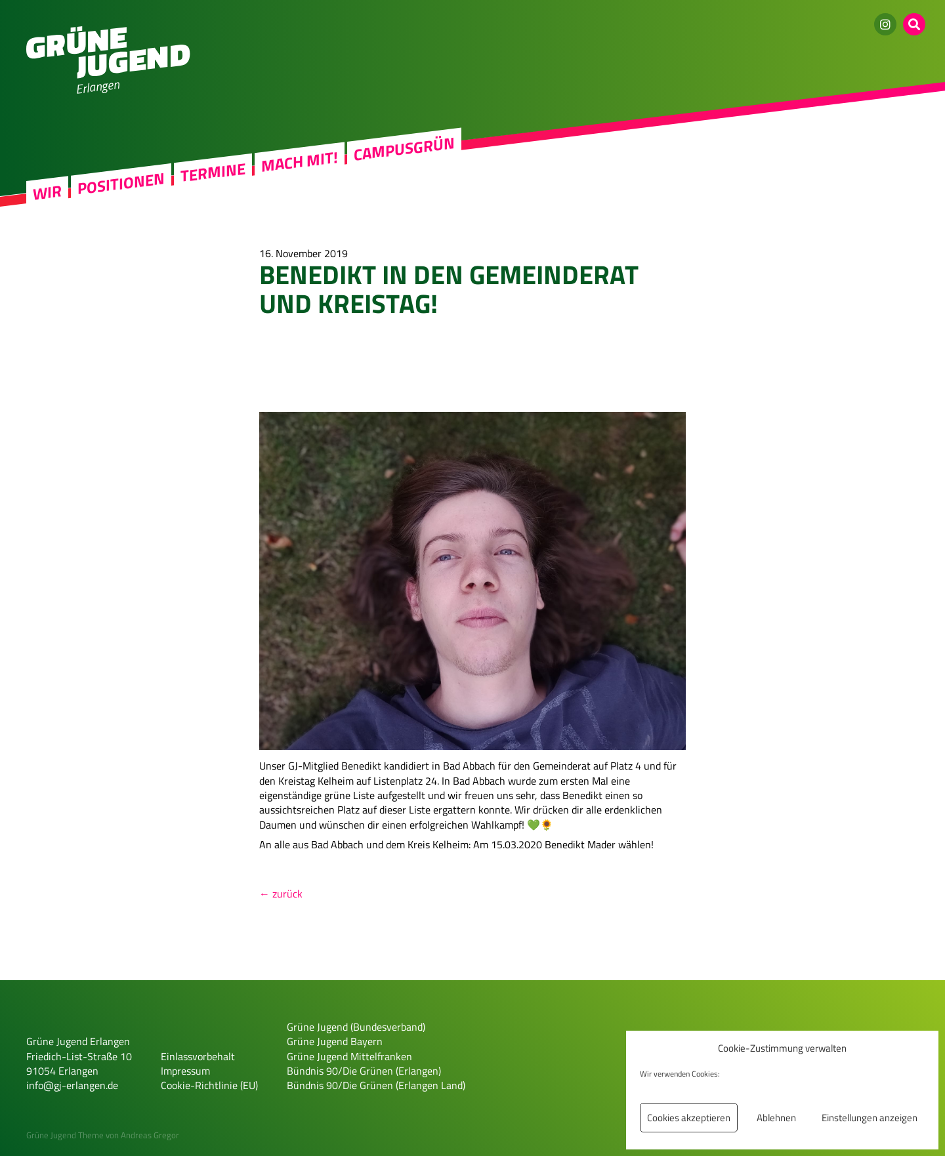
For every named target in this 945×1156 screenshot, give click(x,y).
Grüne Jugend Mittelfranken (349, 1056)
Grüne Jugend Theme (65, 1135)
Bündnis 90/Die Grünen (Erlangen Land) (376, 1085)
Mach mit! (299, 161)
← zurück (281, 893)
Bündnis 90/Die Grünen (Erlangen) (364, 1070)
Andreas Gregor (150, 1135)
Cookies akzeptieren (688, 1117)
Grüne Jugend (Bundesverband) (356, 1027)
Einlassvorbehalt (198, 1056)
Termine (212, 172)
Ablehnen (776, 1117)
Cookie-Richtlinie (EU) (209, 1085)
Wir (47, 192)
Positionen (121, 183)
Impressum (185, 1070)
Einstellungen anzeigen (869, 1117)
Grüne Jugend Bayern (335, 1041)
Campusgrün (404, 149)
